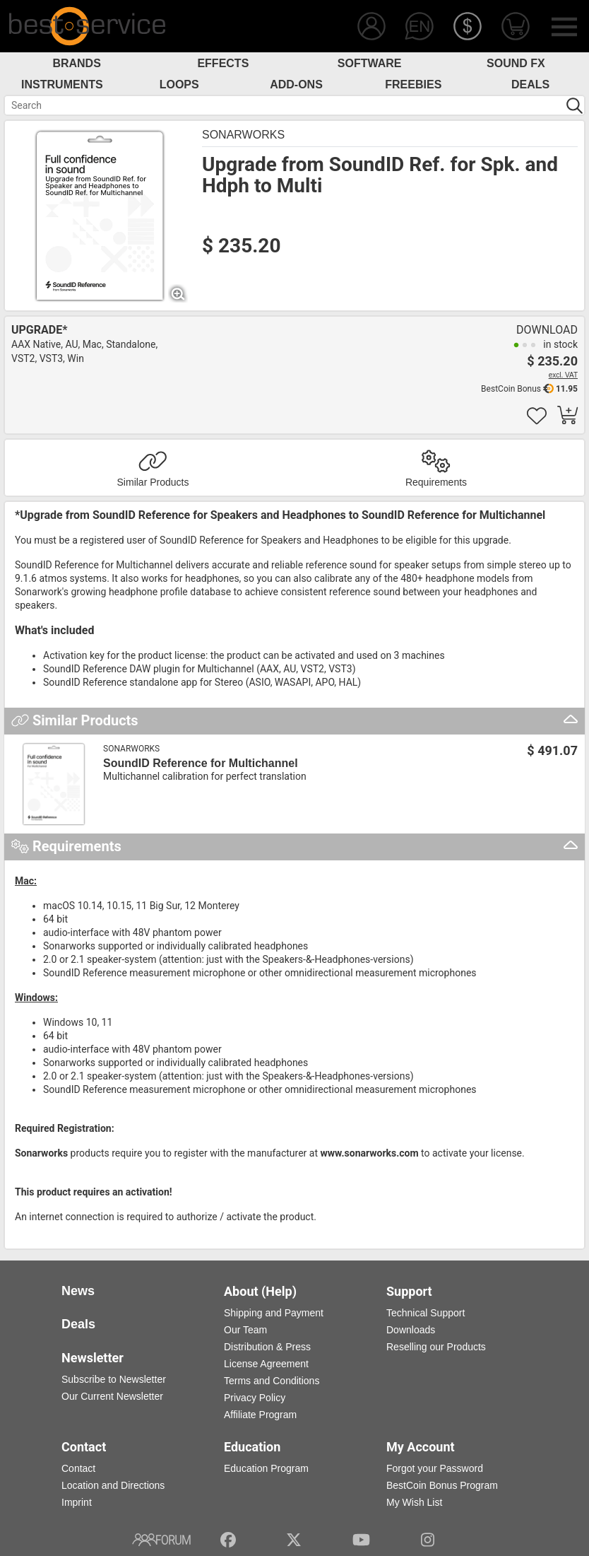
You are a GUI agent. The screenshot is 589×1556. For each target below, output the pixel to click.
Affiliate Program (260, 1414)
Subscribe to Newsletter (113, 1379)
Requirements (436, 482)
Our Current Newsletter (112, 1396)
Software (370, 63)
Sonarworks (243, 135)
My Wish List (414, 1502)
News (78, 1291)
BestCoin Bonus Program (442, 1485)
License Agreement (266, 1363)
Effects (223, 63)
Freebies (413, 84)
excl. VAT (563, 375)
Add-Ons (296, 84)
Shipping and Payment (273, 1312)
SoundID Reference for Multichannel (200, 763)
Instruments (62, 84)
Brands (76, 63)
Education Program (266, 1468)
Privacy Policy (254, 1397)
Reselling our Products (436, 1346)
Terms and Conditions (271, 1380)
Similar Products (153, 482)
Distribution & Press (267, 1346)
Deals (530, 84)
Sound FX (516, 63)
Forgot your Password (434, 1468)
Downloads (410, 1329)
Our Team (245, 1329)
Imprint (76, 1502)
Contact (78, 1468)
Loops (179, 84)
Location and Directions (113, 1485)
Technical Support (425, 1312)
